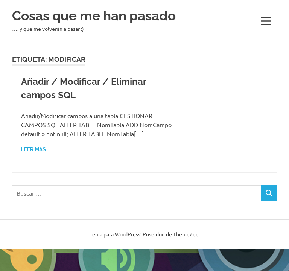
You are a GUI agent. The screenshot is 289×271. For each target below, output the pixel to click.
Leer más (33, 149)
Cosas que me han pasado (94, 15)
